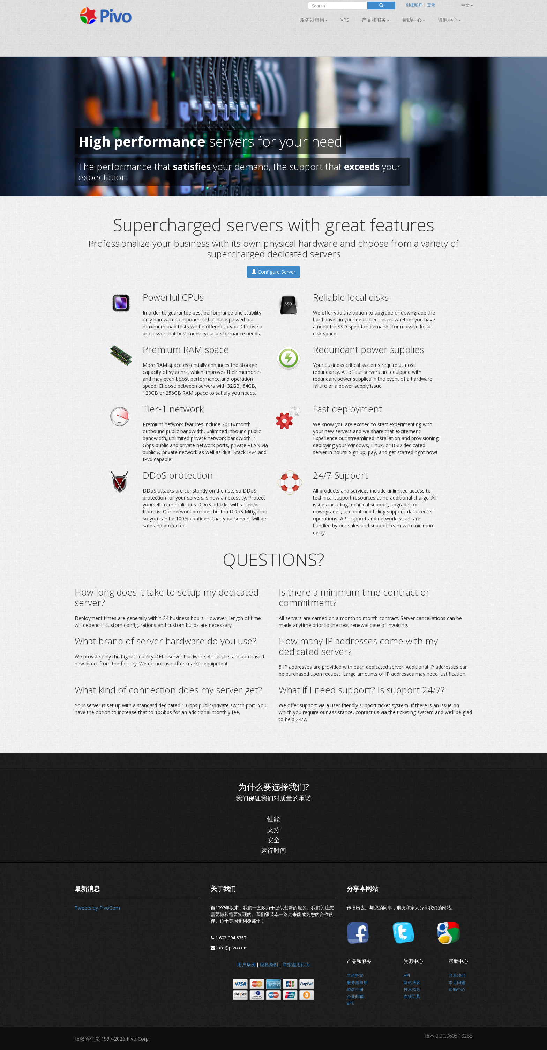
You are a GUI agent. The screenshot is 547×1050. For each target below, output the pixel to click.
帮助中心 (413, 19)
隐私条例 (269, 964)
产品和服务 (376, 19)
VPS (344, 19)
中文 (467, 5)
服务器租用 (314, 19)
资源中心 (449, 19)
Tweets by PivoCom (97, 907)
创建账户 (414, 5)
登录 (431, 5)
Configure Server (273, 271)
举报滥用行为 (296, 964)
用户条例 (246, 964)
